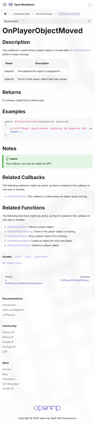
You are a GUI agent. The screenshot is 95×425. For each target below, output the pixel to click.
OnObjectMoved (16, 196)
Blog (5, 374)
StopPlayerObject (17, 236)
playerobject (41, 256)
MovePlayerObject (80, 50)
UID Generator (10, 383)
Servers (6, 369)
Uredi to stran (12, 263)
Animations (8, 379)
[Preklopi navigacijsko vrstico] (4, 4)
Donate (7, 341)
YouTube (8, 346)
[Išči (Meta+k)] (90, 4)
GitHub (7, 337)
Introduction (9, 304)
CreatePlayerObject (18, 240)
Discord (8, 332)
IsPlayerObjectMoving (19, 231)
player (18, 256)
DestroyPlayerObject (19, 245)
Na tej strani (11, 21)
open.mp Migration (13, 309)
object (28, 256)
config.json (8, 314)
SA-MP (7, 388)
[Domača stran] (5, 14)
